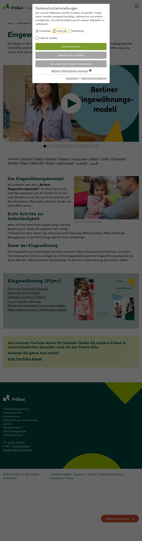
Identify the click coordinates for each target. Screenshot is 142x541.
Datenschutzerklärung (94, 78)
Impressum (72, 78)
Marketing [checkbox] (78, 30)
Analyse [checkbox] (61, 30)
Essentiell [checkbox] (45, 30)
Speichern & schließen (71, 55)
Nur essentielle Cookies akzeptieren (71, 63)
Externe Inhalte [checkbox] (48, 38)
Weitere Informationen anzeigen (71, 70)
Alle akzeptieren (71, 46)
